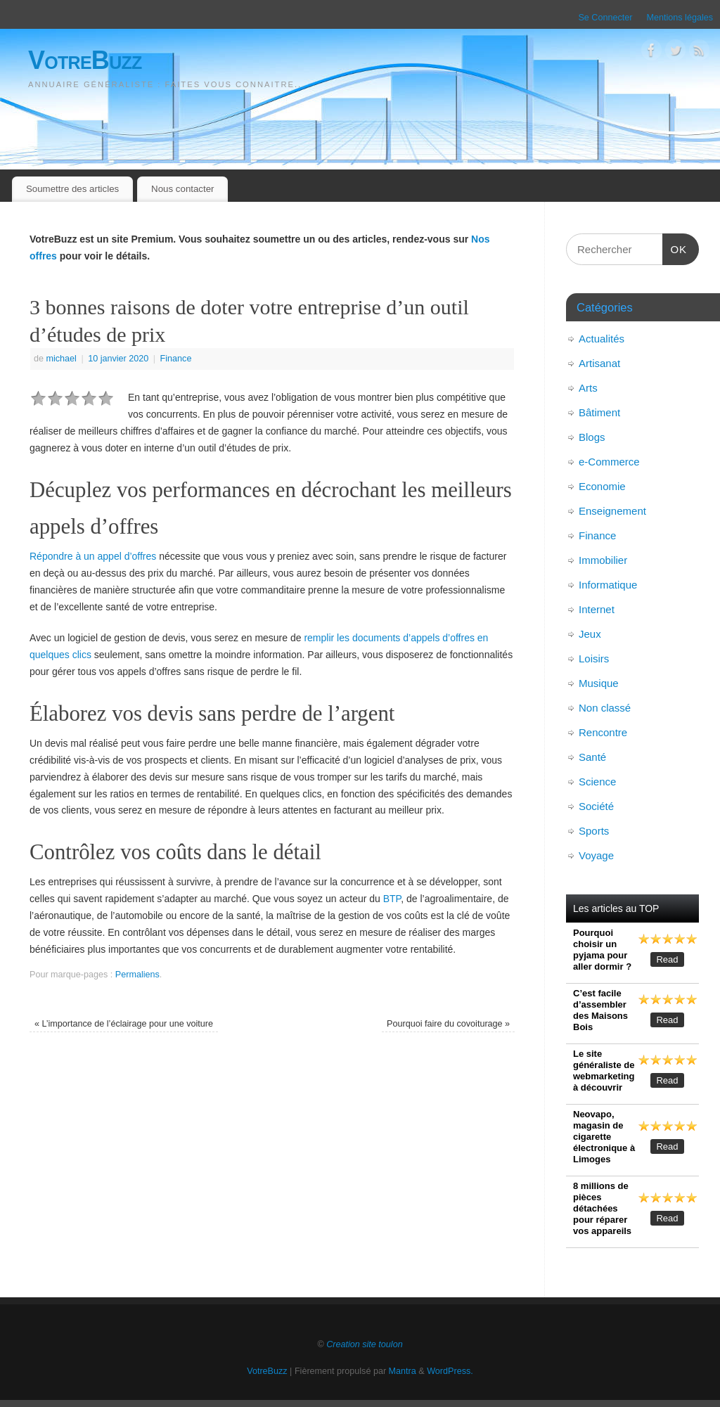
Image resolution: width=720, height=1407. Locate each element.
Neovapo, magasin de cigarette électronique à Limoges (604, 1136)
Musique (599, 683)
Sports (594, 831)
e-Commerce (609, 462)
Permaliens (137, 974)
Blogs (592, 437)
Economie (602, 486)
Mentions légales (679, 18)
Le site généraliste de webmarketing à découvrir (603, 1070)
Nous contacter (182, 189)
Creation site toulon (364, 1344)
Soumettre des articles (72, 189)
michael (61, 359)
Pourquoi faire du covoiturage (448, 1024)
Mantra (402, 1371)
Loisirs (594, 658)
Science (597, 782)
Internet (597, 609)
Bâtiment (599, 412)
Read (667, 959)
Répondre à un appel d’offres (93, 556)
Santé (592, 757)
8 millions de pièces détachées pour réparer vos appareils (602, 1208)
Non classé (605, 708)
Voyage (596, 855)
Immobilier (603, 560)
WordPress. (450, 1371)
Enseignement (612, 511)
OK (675, 247)
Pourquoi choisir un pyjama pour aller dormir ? (602, 949)
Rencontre (603, 732)
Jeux (590, 634)
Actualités (601, 339)
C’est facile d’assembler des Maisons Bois (600, 1010)
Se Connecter (605, 18)
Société (596, 806)
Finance (176, 359)
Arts (588, 388)
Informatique (608, 585)
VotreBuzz (85, 60)
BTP (392, 898)
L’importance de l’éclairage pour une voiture (123, 1024)
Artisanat (599, 363)
